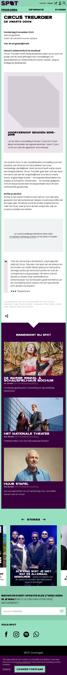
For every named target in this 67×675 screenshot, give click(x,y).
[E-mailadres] (33, 611)
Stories (60, 9)
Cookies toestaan (30, 669)
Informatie (36, 9)
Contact (43, 3)
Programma (9, 9)
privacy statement (23, 662)
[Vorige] (22, 519)
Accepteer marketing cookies (22, 236)
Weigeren (7, 669)
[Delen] (6, 316)
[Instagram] (16, 635)
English (50, 3)
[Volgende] (44, 519)
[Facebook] (6, 634)
